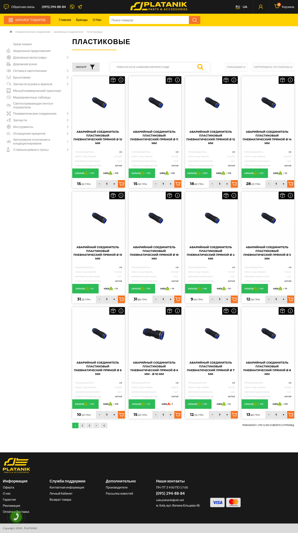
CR (120, 152)
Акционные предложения (32, 51)
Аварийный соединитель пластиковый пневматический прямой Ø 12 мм (210, 137)
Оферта (8, 487)
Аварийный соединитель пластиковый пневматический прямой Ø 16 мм (154, 252)
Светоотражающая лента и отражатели (33, 105)
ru (238, 7)
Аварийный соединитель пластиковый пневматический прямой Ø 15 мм (98, 252)
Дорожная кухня (25, 64)
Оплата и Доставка (16, 511)
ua (245, 7)
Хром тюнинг (22, 44)
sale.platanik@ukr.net (170, 500)
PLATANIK (30, 528)
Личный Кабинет (61, 493)
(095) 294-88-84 (54, 7)
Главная (65, 20)
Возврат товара (60, 499)
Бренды (82, 20)
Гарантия (9, 499)
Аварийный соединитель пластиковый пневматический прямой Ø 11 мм (154, 137)
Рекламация (11, 505)
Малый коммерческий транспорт (37, 91)
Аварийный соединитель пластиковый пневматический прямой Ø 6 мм (98, 368)
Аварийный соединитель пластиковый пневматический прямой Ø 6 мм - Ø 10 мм (154, 368)
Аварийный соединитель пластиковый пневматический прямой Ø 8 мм (267, 368)
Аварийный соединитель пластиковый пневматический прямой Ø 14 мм (267, 137)
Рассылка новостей (119, 493)
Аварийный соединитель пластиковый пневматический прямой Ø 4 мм (211, 252)
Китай (118, 165)
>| (104, 425)
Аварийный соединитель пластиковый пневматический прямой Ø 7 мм (211, 368)
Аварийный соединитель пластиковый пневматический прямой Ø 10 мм (97, 137)
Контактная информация (67, 487)
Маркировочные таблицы (32, 97)
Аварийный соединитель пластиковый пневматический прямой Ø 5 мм (267, 252)
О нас (97, 20)
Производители (117, 487)
